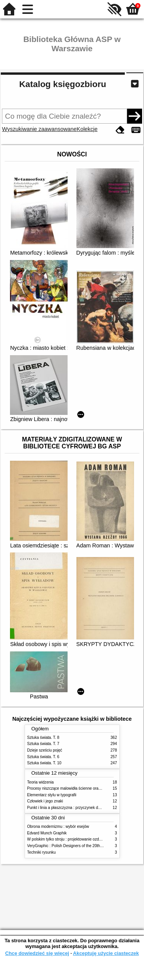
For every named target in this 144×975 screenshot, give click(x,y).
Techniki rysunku (41, 852)
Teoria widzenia (40, 782)
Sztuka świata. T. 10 (44, 763)
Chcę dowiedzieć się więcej (37, 953)
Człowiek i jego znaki (45, 801)
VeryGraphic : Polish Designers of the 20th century (70, 846)
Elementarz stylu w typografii (51, 795)
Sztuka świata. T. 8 (43, 737)
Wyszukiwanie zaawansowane (39, 129)
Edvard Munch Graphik (47, 833)
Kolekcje (87, 129)
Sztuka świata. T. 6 (43, 757)
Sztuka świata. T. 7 (43, 744)
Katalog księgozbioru (62, 84)
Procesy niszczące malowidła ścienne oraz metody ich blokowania (84, 788)
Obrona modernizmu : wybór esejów (58, 826)
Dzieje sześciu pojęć (44, 750)
